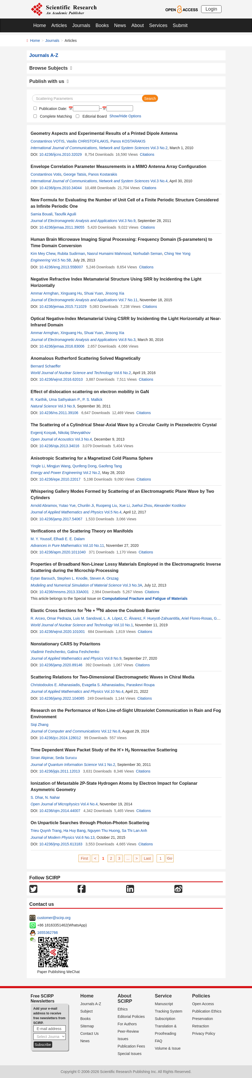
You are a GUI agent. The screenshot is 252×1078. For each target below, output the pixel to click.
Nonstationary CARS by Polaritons (65, 644)
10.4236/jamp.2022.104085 (61, 698)
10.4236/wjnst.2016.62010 (61, 379)
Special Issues (130, 1054)
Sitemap (87, 1026)
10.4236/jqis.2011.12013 (59, 771)
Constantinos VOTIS (48, 141)
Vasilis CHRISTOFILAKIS (87, 141)
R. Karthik (39, 399)
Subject (86, 1011)
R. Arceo (38, 618)
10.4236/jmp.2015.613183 (60, 844)
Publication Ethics (207, 1011)
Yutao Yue (67, 505)
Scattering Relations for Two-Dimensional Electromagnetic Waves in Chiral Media (112, 677)
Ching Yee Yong (177, 253)
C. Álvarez (133, 618)
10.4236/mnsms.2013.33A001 (64, 592)
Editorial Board (94, 116)
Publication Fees (131, 1046)
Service (163, 996)
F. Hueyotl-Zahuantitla (161, 618)
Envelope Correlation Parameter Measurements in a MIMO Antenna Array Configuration (118, 166)
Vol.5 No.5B (61, 260)
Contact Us (89, 1033)
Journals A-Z (90, 1004)
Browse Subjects (50, 68)
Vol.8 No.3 (127, 340)
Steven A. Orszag (104, 578)
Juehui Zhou (142, 505)
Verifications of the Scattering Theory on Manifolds (82, 531)
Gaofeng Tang (110, 466)
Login (211, 9)
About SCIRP (125, 998)
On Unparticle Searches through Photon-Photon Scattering (90, 822)
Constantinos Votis (46, 174)
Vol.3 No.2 (159, 148)
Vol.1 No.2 (106, 764)
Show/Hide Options (125, 116)
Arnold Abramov (44, 505)
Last (147, 858)
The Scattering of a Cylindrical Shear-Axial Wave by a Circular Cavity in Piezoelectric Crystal (124, 425)
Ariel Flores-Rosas (196, 618)
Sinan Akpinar (42, 758)
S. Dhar (37, 797)
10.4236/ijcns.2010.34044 (60, 188)
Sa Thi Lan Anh (134, 830)
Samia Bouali (42, 214)
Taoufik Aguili (65, 214)
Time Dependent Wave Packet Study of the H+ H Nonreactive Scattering (104, 750)
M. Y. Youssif (41, 539)
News (120, 25)
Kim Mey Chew (43, 253)
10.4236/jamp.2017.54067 (60, 519)
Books (102, 25)
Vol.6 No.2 (122, 373)
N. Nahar (52, 797)
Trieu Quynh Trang (46, 830)
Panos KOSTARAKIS (127, 141)
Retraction (200, 1026)
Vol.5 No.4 (113, 512)
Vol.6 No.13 (84, 837)
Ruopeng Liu (106, 505)
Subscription (165, 1019)
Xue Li (124, 505)
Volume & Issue (167, 1048)
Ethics (123, 1009)
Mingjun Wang (58, 466)
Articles (59, 25)
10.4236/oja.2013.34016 (59, 446)
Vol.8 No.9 (113, 658)
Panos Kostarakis (102, 174)
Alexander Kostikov (170, 505)
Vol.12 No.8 (110, 731)
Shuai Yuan (93, 293)
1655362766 (47, 932)
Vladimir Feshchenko (48, 652)
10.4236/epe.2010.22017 (60, 479)
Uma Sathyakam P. (65, 399)
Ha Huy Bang (75, 830)
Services (158, 25)
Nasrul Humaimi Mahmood (109, 253)
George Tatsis (74, 174)
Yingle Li (38, 466)
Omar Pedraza (59, 618)
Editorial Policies (131, 1016)
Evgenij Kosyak (43, 433)
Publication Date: (52, 109)
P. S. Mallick (92, 399)
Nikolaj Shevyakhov (74, 433)
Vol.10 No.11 (93, 545)
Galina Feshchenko (83, 652)
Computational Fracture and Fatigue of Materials (145, 598)
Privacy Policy (203, 1033)
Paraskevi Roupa (140, 685)
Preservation (202, 1019)
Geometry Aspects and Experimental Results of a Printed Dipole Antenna (104, 133)
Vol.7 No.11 (128, 300)
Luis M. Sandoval (87, 618)
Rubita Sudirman (71, 253)
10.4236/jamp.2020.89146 (60, 665)
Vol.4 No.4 (89, 804)
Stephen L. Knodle (72, 578)
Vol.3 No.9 (127, 221)
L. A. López (113, 618)
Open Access (203, 1004)
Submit (180, 25)
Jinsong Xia (114, 293)
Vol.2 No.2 (91, 473)
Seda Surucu (66, 758)
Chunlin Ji (86, 505)
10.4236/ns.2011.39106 (58, 413)
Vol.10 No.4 (113, 691)
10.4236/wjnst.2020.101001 (62, 631)
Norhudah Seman (147, 253)
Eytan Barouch (43, 578)
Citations (147, 154)
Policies (201, 996)
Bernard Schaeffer (46, 366)
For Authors (127, 1024)
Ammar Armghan (45, 293)
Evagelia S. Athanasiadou (103, 685)
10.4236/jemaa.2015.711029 (62, 306)
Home (39, 25)
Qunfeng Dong (84, 466)
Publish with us (49, 81)
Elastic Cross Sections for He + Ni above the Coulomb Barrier (95, 610)
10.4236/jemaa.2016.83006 (61, 346)
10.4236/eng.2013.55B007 (61, 267)
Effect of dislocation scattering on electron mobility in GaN (90, 391)
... (128, 858)
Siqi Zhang (39, 724)
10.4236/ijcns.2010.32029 (60, 154)
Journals (81, 25)
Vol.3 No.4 (159, 181)
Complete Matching (56, 116)
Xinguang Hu (71, 293)
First (84, 858)
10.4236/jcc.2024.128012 (60, 738)
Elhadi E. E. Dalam (69, 539)
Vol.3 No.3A (132, 585)
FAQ (158, 1041)
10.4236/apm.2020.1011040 (62, 552)
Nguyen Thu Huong (104, 830)
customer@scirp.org (53, 918)
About (137, 25)
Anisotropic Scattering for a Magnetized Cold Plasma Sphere (92, 458)
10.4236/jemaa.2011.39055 (61, 227)
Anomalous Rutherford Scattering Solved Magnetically (85, 358)
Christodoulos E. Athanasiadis (55, 685)
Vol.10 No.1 (123, 625)
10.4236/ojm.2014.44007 (59, 811)
